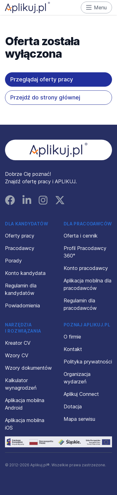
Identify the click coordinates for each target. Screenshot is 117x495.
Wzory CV (16, 355)
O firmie (72, 337)
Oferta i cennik (81, 236)
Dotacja (73, 406)
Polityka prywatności (88, 361)
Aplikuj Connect (81, 394)
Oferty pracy (19, 236)
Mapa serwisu (79, 419)
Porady (13, 260)
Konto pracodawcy (86, 268)
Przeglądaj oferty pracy (41, 79)
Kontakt (73, 349)
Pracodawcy (19, 248)
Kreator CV (18, 343)
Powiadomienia (22, 305)
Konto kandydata (25, 273)
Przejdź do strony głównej (45, 97)
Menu (96, 7)
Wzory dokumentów (28, 368)
